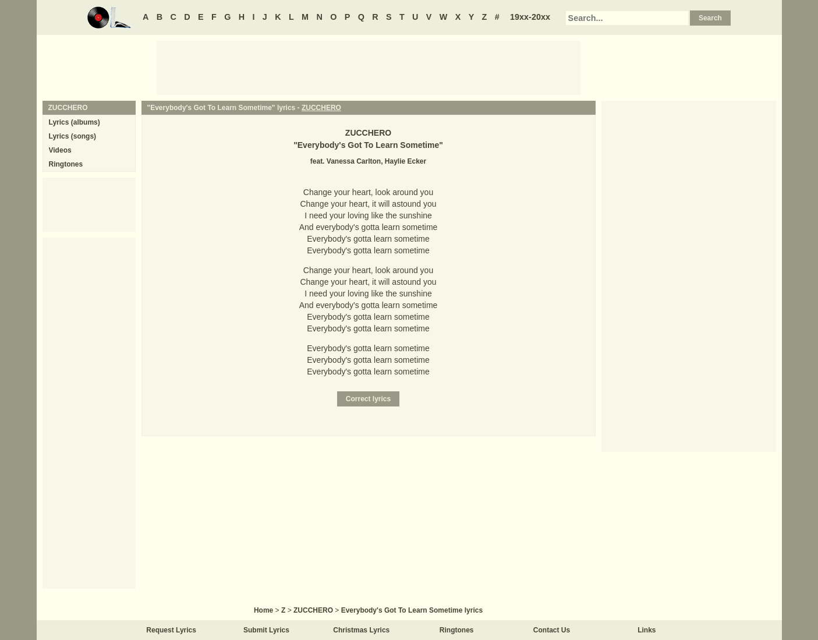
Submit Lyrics (266, 630)
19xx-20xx (530, 17)
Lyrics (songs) (73, 136)
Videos (60, 150)
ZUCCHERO (321, 108)
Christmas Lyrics (361, 630)
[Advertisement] (368, 67)
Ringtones (66, 164)
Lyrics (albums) (74, 122)
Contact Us (551, 630)
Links (647, 630)
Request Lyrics (171, 630)
